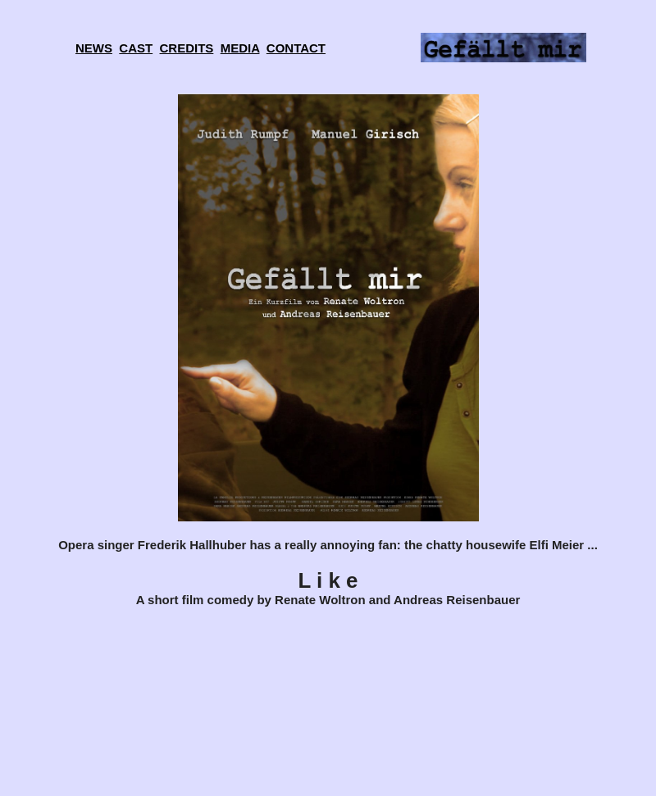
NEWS (93, 48)
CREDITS (187, 48)
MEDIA (240, 48)
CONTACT (296, 48)
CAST (136, 48)
